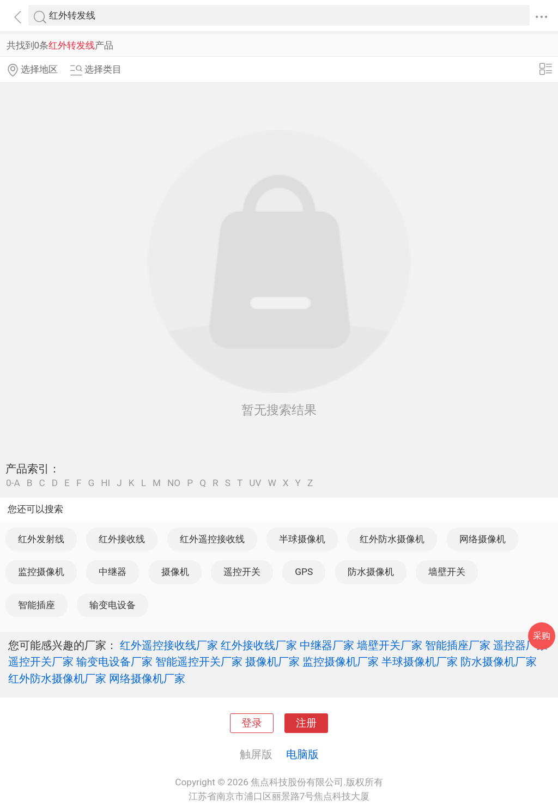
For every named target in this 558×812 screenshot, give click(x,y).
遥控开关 (241, 571)
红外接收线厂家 (259, 645)
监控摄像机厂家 (340, 661)
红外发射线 (41, 539)
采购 (541, 636)
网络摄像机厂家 (147, 678)
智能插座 (36, 604)
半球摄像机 (302, 539)
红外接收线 (122, 539)
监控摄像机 (41, 571)
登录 (251, 723)
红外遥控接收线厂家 (169, 645)
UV (255, 483)
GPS (304, 571)
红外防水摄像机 (392, 539)
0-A (13, 483)
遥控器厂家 (520, 645)
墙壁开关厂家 (389, 645)
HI (105, 483)
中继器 (112, 571)
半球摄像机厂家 (419, 661)
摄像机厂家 (272, 661)
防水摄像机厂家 (498, 661)
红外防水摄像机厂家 (57, 678)
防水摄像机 (371, 571)
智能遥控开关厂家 (198, 661)
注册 (306, 723)
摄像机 (175, 571)
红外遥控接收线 (212, 539)
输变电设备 (112, 604)
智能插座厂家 (457, 645)
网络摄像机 (482, 539)
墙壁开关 (446, 571)
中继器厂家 (327, 645)
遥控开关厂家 (41, 661)
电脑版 (302, 754)
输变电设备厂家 (114, 661)
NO (173, 483)
